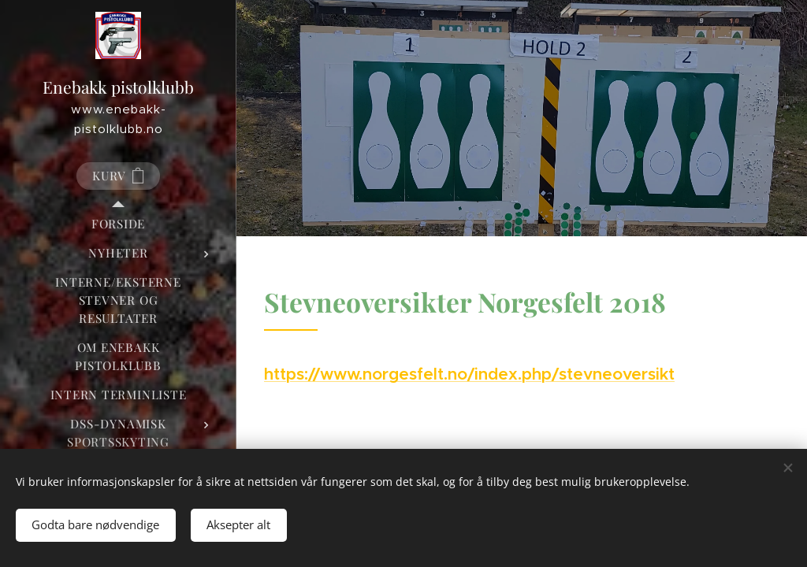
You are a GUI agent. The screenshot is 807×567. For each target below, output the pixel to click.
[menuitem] (118, 224)
